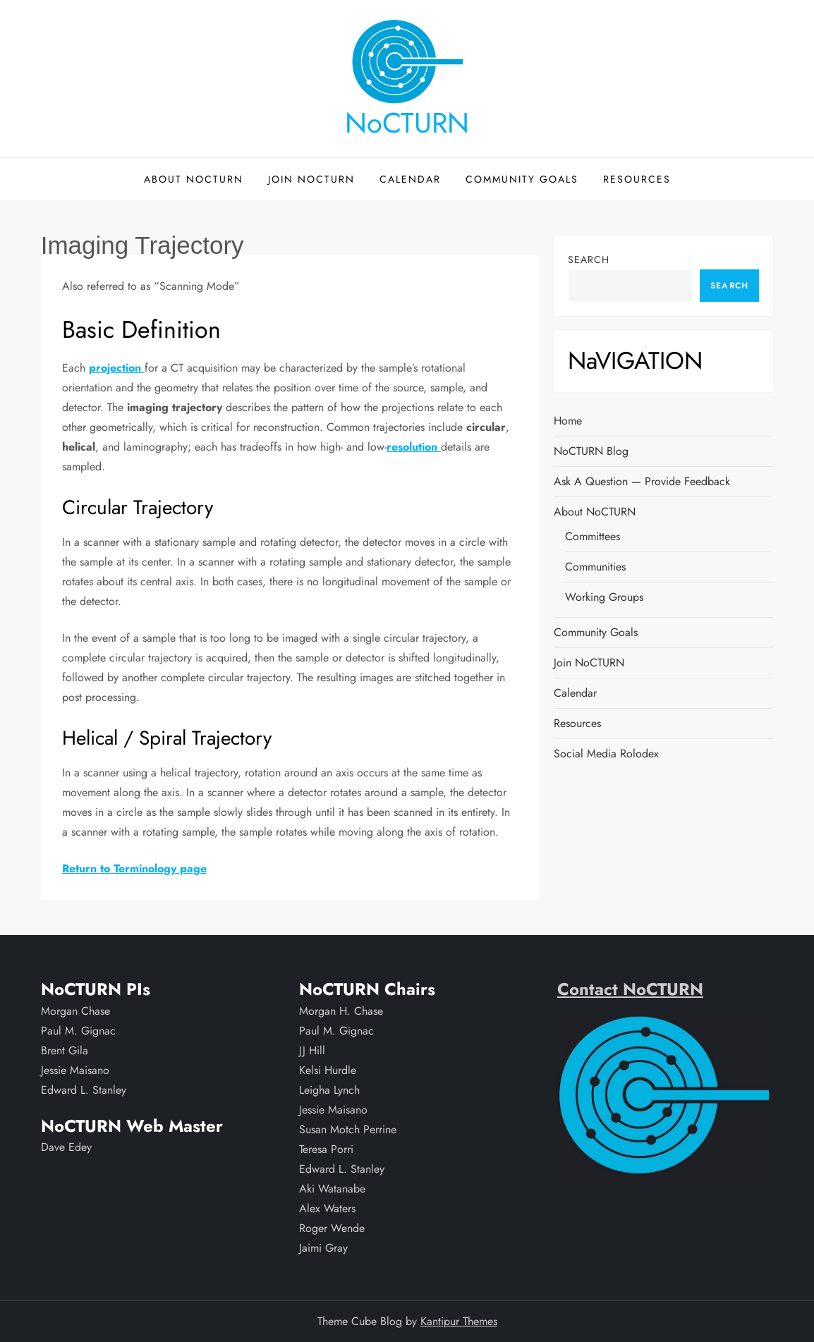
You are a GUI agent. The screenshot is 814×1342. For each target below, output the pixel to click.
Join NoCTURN (311, 179)
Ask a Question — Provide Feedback (642, 481)
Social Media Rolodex (606, 753)
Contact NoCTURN (630, 989)
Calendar (410, 179)
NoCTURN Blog (591, 451)
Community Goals (522, 179)
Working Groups (604, 597)
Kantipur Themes (458, 1321)
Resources (637, 179)
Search (588, 259)
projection (117, 368)
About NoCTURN (193, 179)
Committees (592, 536)
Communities (595, 567)
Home (568, 421)
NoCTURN (407, 122)
